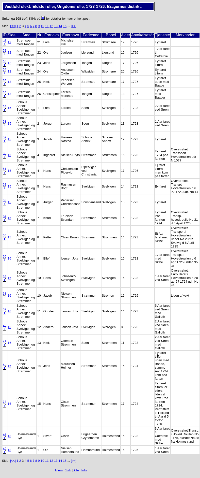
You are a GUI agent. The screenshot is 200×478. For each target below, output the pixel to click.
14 (60, 26)
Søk (68, 470)
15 (64, 26)
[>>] (73, 26)
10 (42, 26)
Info (84, 470)
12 (51, 26)
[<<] (13, 26)
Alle (76, 470)
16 (9, 258)
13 (55, 26)
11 (47, 26)
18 (9, 436)
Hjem (59, 470)
